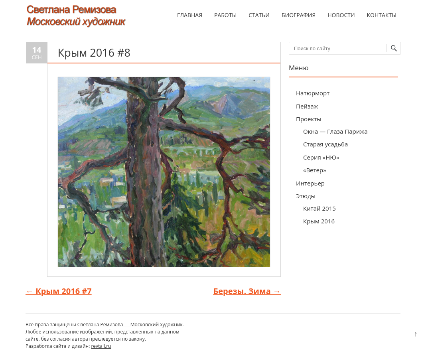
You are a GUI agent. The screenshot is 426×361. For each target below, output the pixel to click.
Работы (225, 15)
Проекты (308, 119)
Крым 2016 (319, 221)
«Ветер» (314, 170)
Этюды (306, 196)
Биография (299, 15)
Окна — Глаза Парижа (335, 131)
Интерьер (310, 183)
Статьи (259, 15)
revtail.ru (101, 346)
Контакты (381, 15)
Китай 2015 (319, 208)
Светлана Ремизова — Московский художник (130, 324)
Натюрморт (312, 93)
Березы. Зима (247, 291)
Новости (341, 15)
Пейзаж (307, 106)
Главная (189, 15)
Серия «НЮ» (321, 157)
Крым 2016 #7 (59, 291)
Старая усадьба (325, 144)
